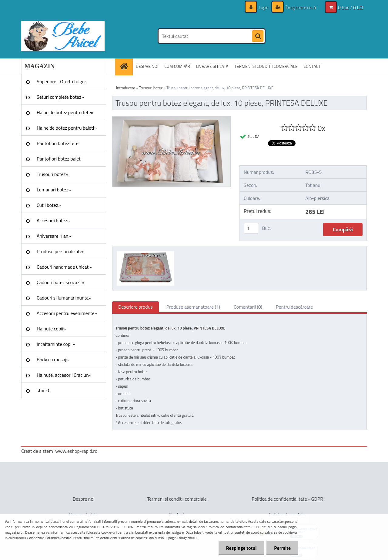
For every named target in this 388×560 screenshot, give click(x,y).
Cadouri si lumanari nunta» (64, 297)
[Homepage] (126, 66)
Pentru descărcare (294, 306)
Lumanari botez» (54, 189)
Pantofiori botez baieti (59, 158)
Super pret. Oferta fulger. (62, 81)
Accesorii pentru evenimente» (67, 313)
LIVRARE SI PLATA (212, 66)
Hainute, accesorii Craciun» (64, 375)
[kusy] (251, 228)
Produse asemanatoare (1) (193, 306)
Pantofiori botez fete (58, 143)
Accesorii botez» (53, 220)
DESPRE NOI (147, 66)
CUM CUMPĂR (177, 66)
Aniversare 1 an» (54, 236)
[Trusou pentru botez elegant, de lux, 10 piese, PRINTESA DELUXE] (171, 119)
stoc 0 (43, 390)
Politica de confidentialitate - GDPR (287, 498)
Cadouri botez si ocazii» (60, 282)
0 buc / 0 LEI (350, 7)
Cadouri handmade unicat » (64, 266)
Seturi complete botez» (60, 97)
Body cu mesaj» (53, 359)
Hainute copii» (51, 328)
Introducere (125, 88)
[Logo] (63, 36)
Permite (282, 548)
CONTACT (311, 66)
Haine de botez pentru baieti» (67, 127)
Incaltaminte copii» (56, 344)
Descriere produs (135, 306)
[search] (257, 36)
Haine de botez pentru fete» (65, 112)
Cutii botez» (49, 205)
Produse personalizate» (61, 251)
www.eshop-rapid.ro (76, 451)
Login (263, 7)
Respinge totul (241, 548)
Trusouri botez (151, 88)
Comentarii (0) (248, 306)
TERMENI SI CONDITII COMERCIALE (265, 66)
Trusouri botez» (52, 174)
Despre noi (84, 498)
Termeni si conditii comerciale (177, 498)
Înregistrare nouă (300, 7)
